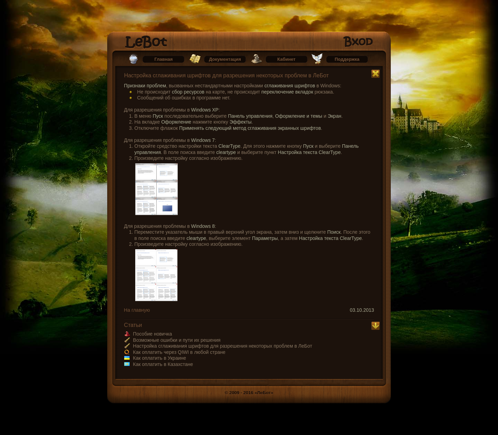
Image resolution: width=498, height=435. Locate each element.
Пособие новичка (152, 334)
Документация (225, 59)
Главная (164, 59)
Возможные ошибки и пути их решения (177, 340)
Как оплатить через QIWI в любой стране (179, 352)
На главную (137, 310)
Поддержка (347, 59)
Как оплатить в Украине (159, 358)
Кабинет (286, 59)
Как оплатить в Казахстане (163, 364)
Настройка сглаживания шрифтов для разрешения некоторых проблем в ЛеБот (226, 75)
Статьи (133, 325)
